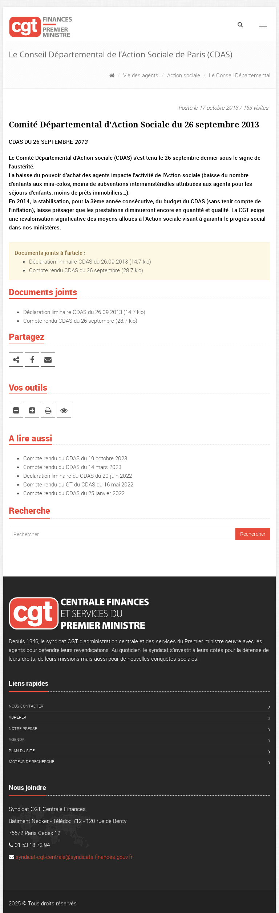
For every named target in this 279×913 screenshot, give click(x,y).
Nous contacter (26, 706)
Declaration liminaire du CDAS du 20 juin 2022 (77, 475)
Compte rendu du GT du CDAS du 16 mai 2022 (78, 484)
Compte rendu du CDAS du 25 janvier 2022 (74, 493)
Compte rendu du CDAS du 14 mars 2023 (72, 466)
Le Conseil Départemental (239, 75)
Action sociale (183, 75)
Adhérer (17, 717)
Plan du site (22, 750)
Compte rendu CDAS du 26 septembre (74, 270)
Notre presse (23, 728)
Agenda (16, 739)
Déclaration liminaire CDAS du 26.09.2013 (78, 261)
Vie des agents (140, 75)
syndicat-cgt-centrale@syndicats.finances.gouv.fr (74, 856)
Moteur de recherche (31, 761)
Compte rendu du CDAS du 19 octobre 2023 (75, 458)
